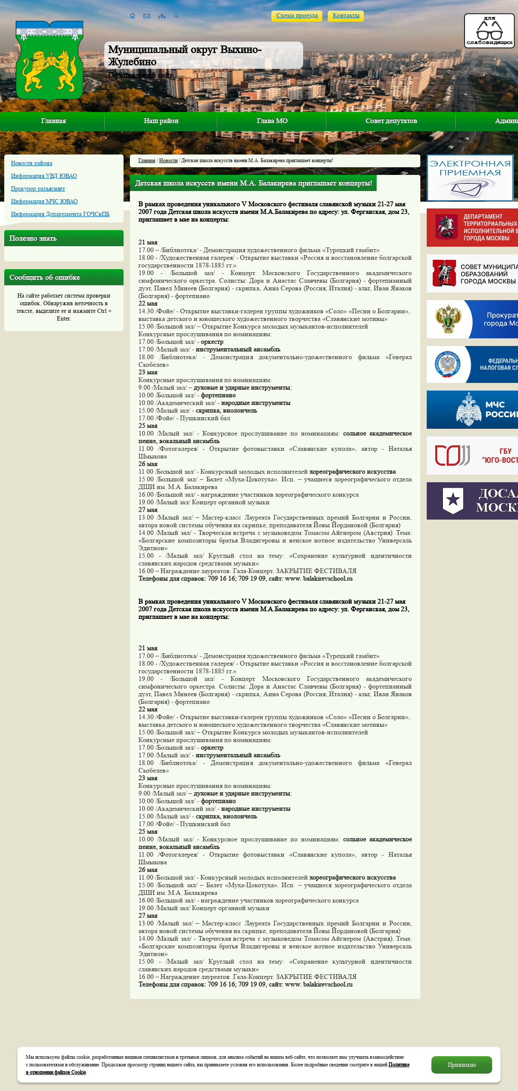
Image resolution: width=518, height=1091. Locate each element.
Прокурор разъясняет (38, 188)
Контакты (346, 15)
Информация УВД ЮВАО (44, 175)
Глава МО (272, 121)
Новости (168, 160)
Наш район (161, 121)
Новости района (31, 163)
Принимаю (462, 1064)
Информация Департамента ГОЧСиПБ (60, 214)
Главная (53, 121)
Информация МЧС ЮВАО (44, 201)
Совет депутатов (391, 121)
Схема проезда (297, 15)
